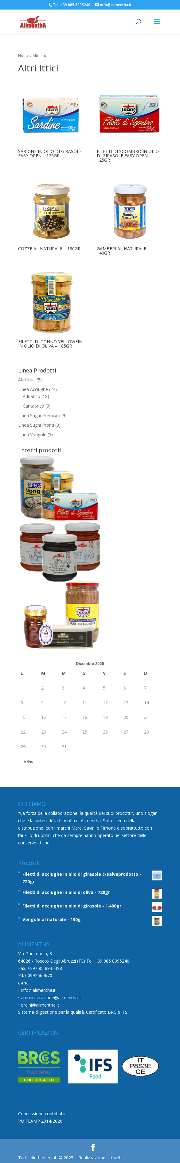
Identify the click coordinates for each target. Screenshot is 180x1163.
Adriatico (31, 396)
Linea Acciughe (33, 389)
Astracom (132, 1158)
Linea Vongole (32, 434)
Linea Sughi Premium (39, 415)
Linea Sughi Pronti (36, 425)
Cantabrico (33, 406)
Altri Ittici (26, 380)
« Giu (28, 761)
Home (23, 55)
